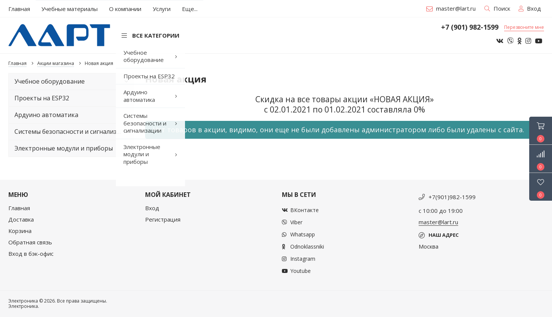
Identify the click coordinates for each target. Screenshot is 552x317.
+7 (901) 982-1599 (469, 27)
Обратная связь (30, 242)
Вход (152, 208)
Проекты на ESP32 (41, 98)
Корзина (20, 231)
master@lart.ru (451, 8)
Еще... (190, 8)
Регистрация (162, 219)
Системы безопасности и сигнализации (73, 131)
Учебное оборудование (72, 81)
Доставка (21, 219)
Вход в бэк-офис (31, 253)
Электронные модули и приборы (72, 148)
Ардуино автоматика (72, 115)
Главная (19, 208)
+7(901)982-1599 (452, 197)
